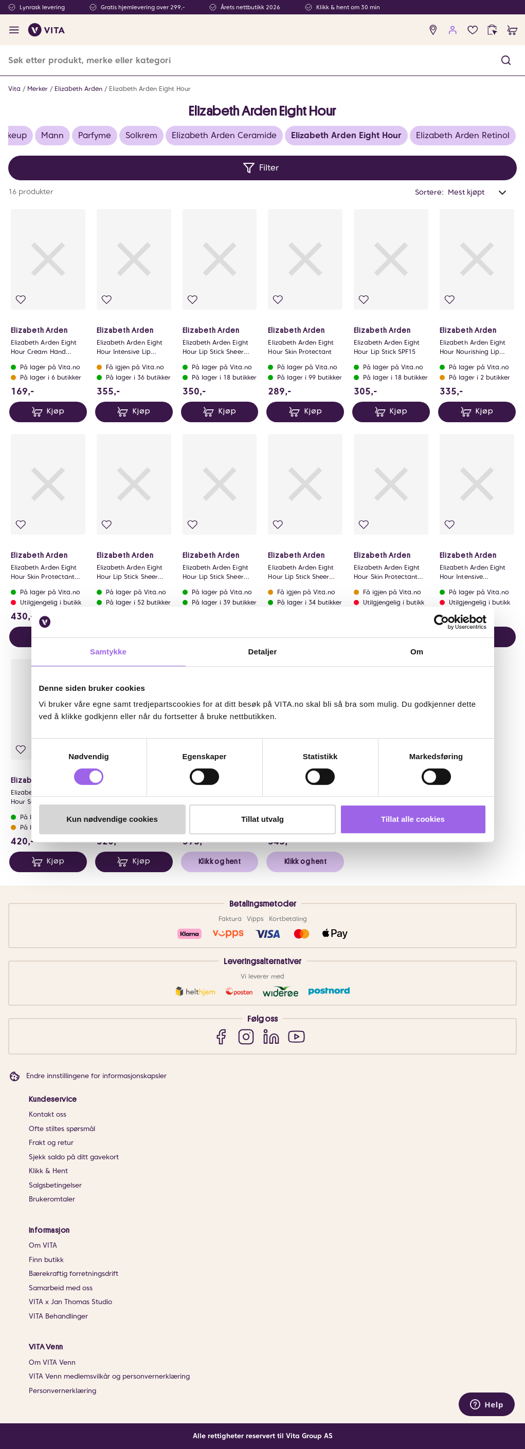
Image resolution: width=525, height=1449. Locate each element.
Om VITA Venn (52, 1362)
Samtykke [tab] (108, 651)
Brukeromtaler (52, 1199)
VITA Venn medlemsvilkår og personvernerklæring (109, 1376)
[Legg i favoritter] (21, 300)
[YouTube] (296, 1036)
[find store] (433, 30)
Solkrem (141, 135)
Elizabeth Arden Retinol (463, 135)
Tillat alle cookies (413, 819)
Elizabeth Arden (78, 88)
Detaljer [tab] (262, 651)
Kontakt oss (47, 1114)
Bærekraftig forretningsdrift (73, 1273)
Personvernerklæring (62, 1391)
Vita (14, 88)
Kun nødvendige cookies (112, 819)
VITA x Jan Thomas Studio (70, 1302)
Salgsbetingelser (55, 1185)
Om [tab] (416, 651)
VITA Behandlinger (58, 1316)
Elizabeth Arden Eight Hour (150, 88)
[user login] (453, 30)
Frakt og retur (51, 1142)
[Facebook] (220, 1036)
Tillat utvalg (262, 819)
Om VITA (43, 1245)
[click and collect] (492, 30)
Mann (52, 135)
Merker (37, 88)
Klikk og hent (219, 861)
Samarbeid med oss (61, 1288)
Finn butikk (46, 1260)
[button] (506, 60)
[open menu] (14, 30)
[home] (46, 29)
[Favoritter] (473, 30)
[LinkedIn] (271, 1036)
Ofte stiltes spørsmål (62, 1129)
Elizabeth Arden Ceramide (224, 135)
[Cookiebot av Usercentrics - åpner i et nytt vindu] (441, 622)
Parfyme (94, 135)
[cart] (512, 30)
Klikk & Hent (48, 1171)
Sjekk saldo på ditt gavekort (74, 1157)
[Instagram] (246, 1036)
